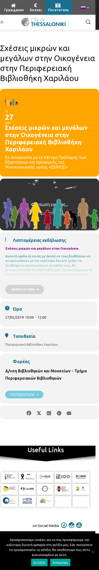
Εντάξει (39, 562)
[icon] (64, 528)
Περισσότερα (24, 394)
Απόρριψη (60, 562)
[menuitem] (85, 8)
